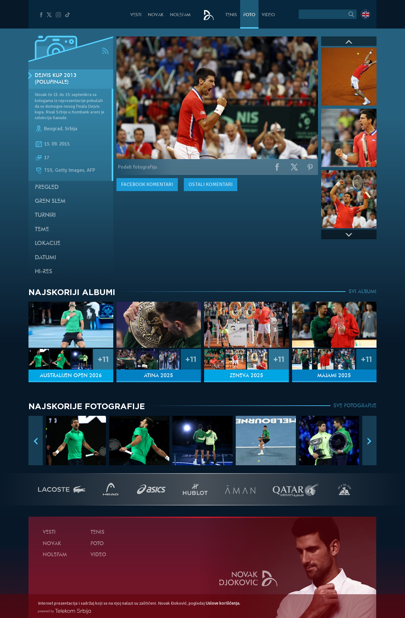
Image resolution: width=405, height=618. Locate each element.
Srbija (71, 129)
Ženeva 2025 (246, 375)
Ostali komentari (211, 184)
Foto (249, 15)
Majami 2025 (334, 375)
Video (268, 15)
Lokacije (47, 244)
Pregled (47, 187)
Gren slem (50, 201)
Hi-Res (43, 272)
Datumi (45, 258)
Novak (156, 15)
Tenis (231, 15)
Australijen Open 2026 (71, 375)
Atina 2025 (158, 375)
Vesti (135, 15)
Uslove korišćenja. (223, 603)
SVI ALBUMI (363, 291)
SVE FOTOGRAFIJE (355, 406)
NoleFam (180, 15)
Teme (42, 230)
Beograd (53, 129)
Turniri (45, 215)
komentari (147, 184)
